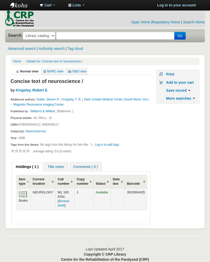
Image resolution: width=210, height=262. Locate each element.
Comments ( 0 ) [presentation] (85, 167)
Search (15, 35)
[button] (47, 5)
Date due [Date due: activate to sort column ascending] (116, 181)
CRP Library (23, 5)
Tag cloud (75, 48)
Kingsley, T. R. (72, 99)
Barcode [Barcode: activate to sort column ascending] (133, 183)
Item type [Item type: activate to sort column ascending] (22, 181)
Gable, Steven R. (48, 99)
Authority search (52, 48)
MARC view (55, 71)
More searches (180, 98)
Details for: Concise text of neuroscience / (54, 61)
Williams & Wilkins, (44, 111)
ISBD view (79, 71)
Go (179, 36)
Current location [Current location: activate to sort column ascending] (39, 181)
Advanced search (22, 48)
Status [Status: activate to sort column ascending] (101, 183)
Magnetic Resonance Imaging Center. (38, 104)
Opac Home (141, 22)
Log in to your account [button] (176, 5)
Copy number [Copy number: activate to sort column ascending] (82, 181)
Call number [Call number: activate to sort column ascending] (63, 181)
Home (17, 61)
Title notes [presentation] (56, 167)
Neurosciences (36, 131)
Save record (178, 90)
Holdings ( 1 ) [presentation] (27, 167)
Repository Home (166, 22)
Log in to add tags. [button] (107, 144)
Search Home (194, 22)
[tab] (27, 166)
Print (170, 74)
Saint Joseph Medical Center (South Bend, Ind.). (116, 99)
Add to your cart (180, 82)
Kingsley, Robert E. (32, 90)
